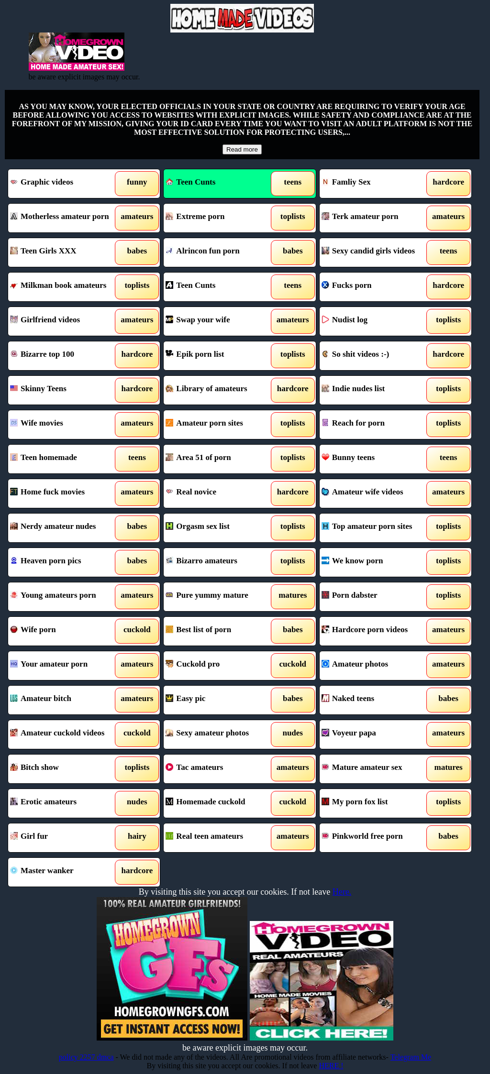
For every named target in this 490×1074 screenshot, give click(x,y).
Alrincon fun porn (220, 252)
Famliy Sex (376, 183)
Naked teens (376, 700)
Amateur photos (376, 665)
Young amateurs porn (64, 596)
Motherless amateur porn (64, 218)
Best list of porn (220, 631)
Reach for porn (376, 424)
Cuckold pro (220, 665)
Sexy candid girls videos (376, 252)
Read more (242, 149)
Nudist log (376, 321)
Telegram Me (411, 1057)
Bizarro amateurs (220, 562)
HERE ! (331, 1066)
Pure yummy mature (220, 596)
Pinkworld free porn (376, 837)
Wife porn (64, 631)
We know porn (376, 562)
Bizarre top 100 (64, 355)
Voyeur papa (376, 734)
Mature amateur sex (376, 768)
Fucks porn (376, 286)
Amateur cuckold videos (64, 734)
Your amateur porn (64, 665)
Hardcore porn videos (376, 631)
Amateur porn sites (220, 424)
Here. (342, 892)
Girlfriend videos (64, 321)
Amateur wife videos (376, 493)
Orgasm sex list (220, 527)
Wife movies (64, 424)
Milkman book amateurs (64, 286)
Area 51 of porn (220, 459)
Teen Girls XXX (64, 252)
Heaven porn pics (64, 562)
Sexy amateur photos (220, 734)
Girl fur (64, 837)
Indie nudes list (376, 390)
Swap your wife (220, 321)
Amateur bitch (64, 700)
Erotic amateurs (64, 803)
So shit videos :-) (376, 355)
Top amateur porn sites (376, 527)
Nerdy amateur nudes (64, 527)
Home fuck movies (64, 493)
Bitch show (64, 768)
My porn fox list (376, 803)
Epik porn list (220, 355)
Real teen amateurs (220, 837)
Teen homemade (64, 459)
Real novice (220, 493)
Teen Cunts (190, 181)
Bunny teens (376, 459)
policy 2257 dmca (86, 1057)
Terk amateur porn (376, 218)
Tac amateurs (220, 768)
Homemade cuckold (220, 803)
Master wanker (64, 872)
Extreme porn (220, 218)
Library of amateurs (220, 390)
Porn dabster (376, 596)
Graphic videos (64, 183)
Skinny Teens (64, 390)
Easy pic (220, 700)
